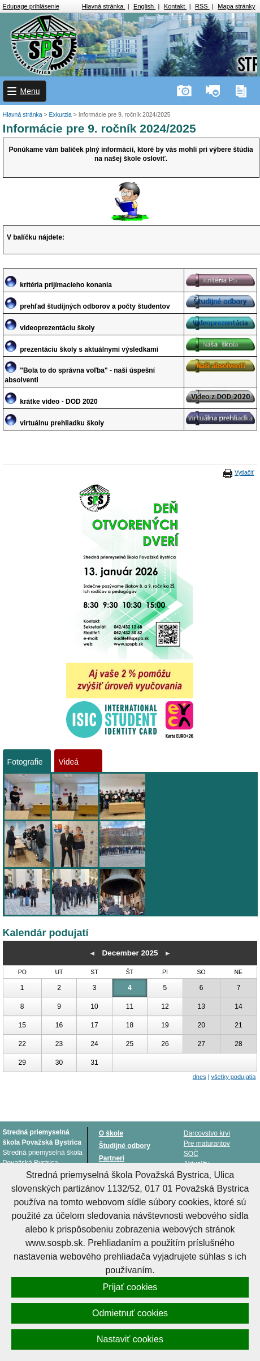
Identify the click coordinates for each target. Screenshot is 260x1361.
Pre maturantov (207, 1143)
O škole (111, 1133)
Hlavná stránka (103, 6)
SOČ (191, 1154)
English (144, 6)
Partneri (111, 1158)
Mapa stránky (236, 6)
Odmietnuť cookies (130, 1313)
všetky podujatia (233, 1076)
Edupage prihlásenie (31, 6)
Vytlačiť (244, 472)
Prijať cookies (130, 1287)
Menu (30, 91)
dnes (199, 1076)
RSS (202, 6)
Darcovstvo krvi (207, 1133)
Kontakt (175, 6)
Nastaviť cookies (130, 1339)
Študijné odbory (124, 1146)
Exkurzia (61, 114)
